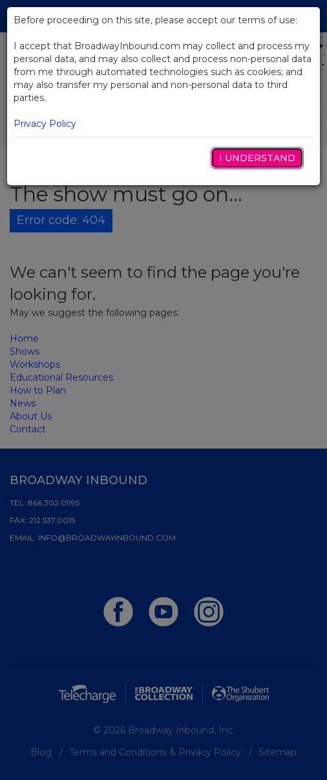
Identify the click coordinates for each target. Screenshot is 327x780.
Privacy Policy (45, 123)
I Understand (257, 158)
